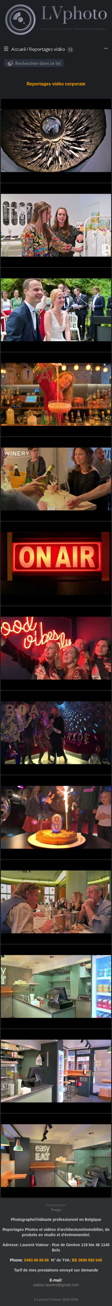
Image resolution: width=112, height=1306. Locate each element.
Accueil (18, 49)
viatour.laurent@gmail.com (56, 1285)
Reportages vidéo (47, 49)
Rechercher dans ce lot (38, 63)
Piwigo (56, 1209)
